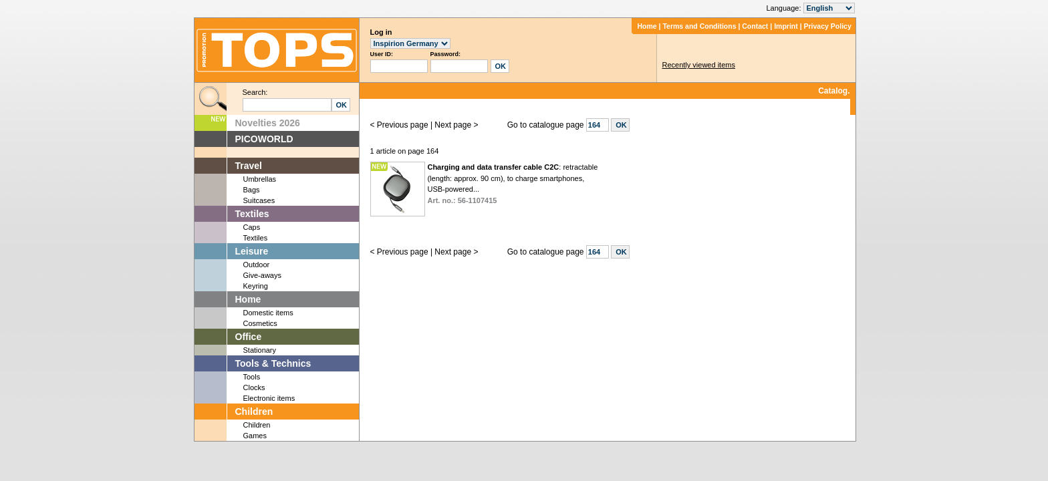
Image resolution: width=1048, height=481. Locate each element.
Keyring (255, 286)
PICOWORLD (264, 139)
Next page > (456, 125)
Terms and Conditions (699, 26)
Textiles (252, 213)
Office (248, 336)
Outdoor (256, 265)
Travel (248, 165)
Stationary (260, 350)
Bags (251, 190)
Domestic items (268, 313)
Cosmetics (260, 323)
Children (254, 411)
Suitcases (259, 200)
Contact (755, 26)
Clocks (254, 387)
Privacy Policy (828, 26)
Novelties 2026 (267, 123)
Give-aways (262, 275)
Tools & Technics (273, 363)
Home (646, 26)
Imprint (786, 26)
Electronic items (269, 398)
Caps (252, 227)
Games (255, 436)
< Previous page (399, 125)
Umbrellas (260, 179)
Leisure (252, 251)
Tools (252, 377)
